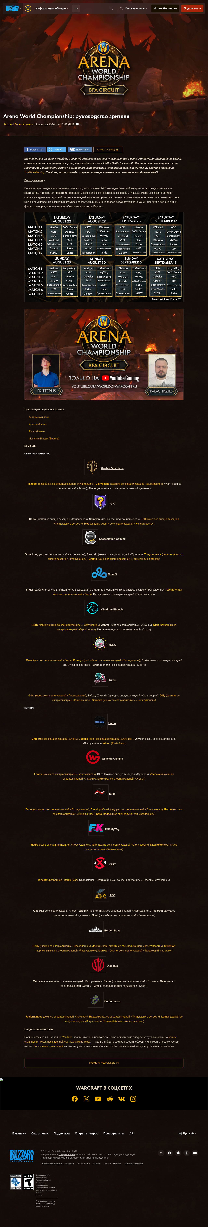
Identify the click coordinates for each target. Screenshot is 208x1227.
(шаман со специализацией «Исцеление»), (62, 946)
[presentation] (13, 8)
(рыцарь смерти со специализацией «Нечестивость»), (127, 946)
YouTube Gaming (34, 172)
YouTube (67, 1037)
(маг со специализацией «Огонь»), (56, 738)
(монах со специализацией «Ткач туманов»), (65, 774)
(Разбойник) (114, 743)
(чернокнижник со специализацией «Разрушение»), (66, 625)
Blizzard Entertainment (18, 124)
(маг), (71, 880)
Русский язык (37, 431)
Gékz (31, 695)
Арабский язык (38, 424)
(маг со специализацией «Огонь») (121, 778)
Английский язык (39, 417)
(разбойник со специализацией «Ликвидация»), (61, 483)
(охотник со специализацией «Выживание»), (129, 483)
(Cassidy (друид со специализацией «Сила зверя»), (127, 809)
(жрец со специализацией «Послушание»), (61, 695)
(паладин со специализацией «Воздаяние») (125, 814)
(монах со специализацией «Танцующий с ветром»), (124, 1016)
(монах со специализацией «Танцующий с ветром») (124, 559)
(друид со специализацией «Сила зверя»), (120, 844)
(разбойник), (50, 880)
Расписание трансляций (48, 1046)
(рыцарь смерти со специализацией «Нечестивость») (119, 523)
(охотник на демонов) (123, 1021)
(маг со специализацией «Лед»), (49, 660)
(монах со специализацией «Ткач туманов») (124, 700)
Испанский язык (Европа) (44, 438)
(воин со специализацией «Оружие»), (107, 738)
